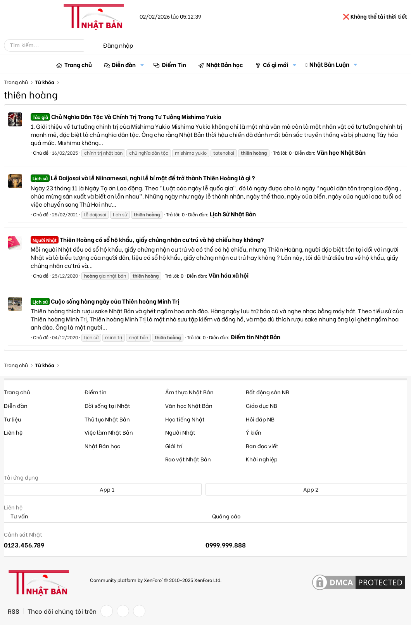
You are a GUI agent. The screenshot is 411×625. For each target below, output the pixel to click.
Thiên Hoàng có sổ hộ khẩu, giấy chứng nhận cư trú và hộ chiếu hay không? (147, 239)
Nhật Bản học (224, 64)
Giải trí (174, 446)
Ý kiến (253, 432)
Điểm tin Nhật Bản (255, 336)
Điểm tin (96, 392)
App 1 (102, 489)
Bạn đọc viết (262, 446)
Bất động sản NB (267, 392)
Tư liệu (12, 419)
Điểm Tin (174, 64)
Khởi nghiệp (262, 459)
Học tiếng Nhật (185, 419)
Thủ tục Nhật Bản (107, 419)
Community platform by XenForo (155, 580)
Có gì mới (275, 64)
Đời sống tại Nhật (107, 405)
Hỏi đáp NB (260, 419)
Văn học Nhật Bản (341, 152)
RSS (13, 611)
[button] (141, 64)
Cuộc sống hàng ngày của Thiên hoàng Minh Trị (105, 301)
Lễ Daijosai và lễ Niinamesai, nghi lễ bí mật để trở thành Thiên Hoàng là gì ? (143, 177)
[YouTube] (139, 611)
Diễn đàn (124, 64)
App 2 (306, 489)
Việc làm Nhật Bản (109, 432)
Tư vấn (16, 516)
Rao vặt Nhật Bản (188, 459)
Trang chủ (78, 64)
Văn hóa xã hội (229, 275)
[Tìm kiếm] (49, 45)
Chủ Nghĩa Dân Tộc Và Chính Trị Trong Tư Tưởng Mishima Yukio (126, 116)
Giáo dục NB (261, 405)
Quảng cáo (223, 516)
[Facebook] (106, 611)
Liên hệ (13, 432)
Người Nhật (180, 432)
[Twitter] (123, 611)
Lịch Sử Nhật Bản (233, 213)
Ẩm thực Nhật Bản (189, 392)
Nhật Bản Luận (329, 64)
